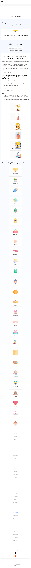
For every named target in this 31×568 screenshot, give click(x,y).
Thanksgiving (15, 518)
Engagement (15, 496)
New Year (15, 528)
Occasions (15, 439)
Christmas (15, 521)
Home (1, 4)
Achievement (15, 502)
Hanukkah (15, 543)
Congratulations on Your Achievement (18, 4)
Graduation (15, 474)
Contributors (15, 452)
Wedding (15, 486)
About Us (15, 448)
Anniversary (15, 480)
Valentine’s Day (15, 515)
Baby (15, 483)
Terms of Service (15, 455)
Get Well (15, 477)
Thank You (15, 490)
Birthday (15, 493)
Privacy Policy (15, 458)
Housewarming (15, 505)
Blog (15, 445)
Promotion (15, 499)
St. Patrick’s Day (15, 540)
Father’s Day (15, 534)
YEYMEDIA (18, 565)
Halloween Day (15, 537)
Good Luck (15, 471)
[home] (3, 2)
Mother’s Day (15, 531)
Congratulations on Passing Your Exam (15, 50)
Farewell (15, 468)
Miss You (15, 508)
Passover (15, 546)
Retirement (16, 465)
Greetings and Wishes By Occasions (7, 4)
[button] (29, 2)
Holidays (15, 442)
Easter (15, 524)
